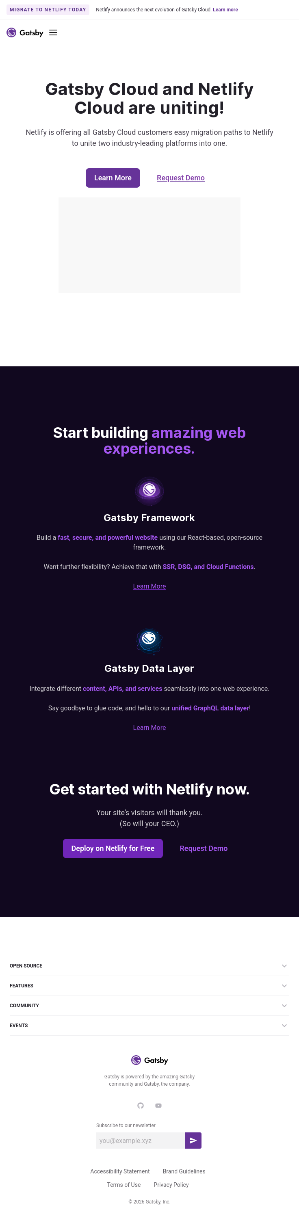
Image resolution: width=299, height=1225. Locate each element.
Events (149, 1025)
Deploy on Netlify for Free (113, 848)
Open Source (149, 966)
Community (149, 1006)
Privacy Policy (171, 1185)
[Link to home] (24, 32)
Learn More (113, 177)
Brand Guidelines (184, 1171)
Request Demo (181, 177)
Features (149, 986)
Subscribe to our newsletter (126, 1125)
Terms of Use (124, 1185)
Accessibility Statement (120, 1171)
